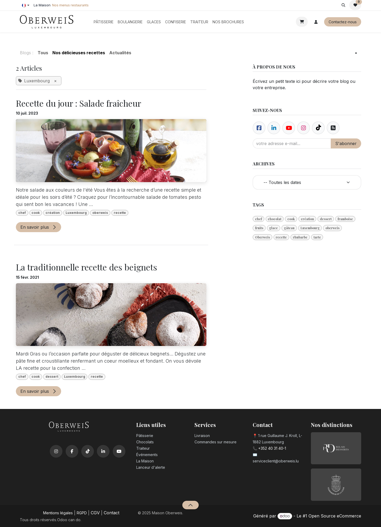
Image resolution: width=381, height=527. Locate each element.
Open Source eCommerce (335, 516)
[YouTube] (119, 451)
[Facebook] (259, 127)
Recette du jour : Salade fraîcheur (78, 103)
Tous (43, 52)
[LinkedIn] (103, 451)
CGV (95, 512)
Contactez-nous (343, 22)
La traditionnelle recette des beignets (86, 267)
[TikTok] (87, 451)
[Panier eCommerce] (302, 22)
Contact (111, 512)
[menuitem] (104, 22)
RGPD (82, 513)
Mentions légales (58, 513)
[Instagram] (56, 451)
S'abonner (346, 143)
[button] (343, 5)
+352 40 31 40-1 (272, 448)
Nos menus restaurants (70, 5)
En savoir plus (38, 227)
